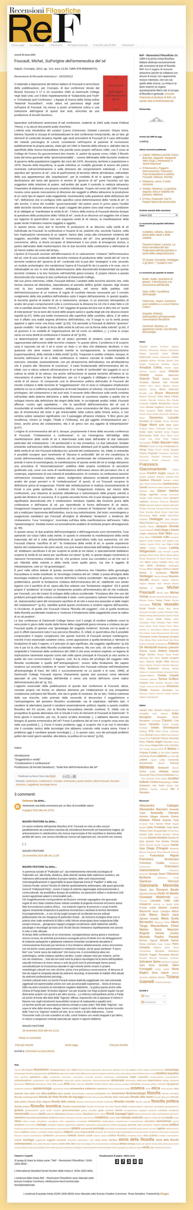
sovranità (61, 1140)
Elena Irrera (173, 428)
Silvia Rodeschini (149, 668)
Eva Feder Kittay (158, 439)
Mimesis (146, 767)
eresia (67, 1089)
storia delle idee (67, 1144)
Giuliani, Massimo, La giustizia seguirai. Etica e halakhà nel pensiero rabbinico (159, 191)
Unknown (28, 800)
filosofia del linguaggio (71, 1096)
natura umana (29, 1121)
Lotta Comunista (169, 760)
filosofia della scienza (63, 1101)
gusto (101, 1110)
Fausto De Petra (156, 446)
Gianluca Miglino (171, 487)
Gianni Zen (146, 889)
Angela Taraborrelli (149, 364)
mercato (78, 1118)
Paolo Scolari (159, 626)
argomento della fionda (70, 1073)
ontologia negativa (56, 1125)
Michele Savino (169, 940)
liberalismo (88, 1114)
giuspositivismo (172, 1106)
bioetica (161, 1073)
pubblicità (132, 1129)
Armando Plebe (146, 824)
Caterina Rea (164, 400)
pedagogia (122, 1125)
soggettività (33, 784)
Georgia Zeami (157, 873)
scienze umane (100, 1135)
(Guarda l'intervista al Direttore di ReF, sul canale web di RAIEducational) (157, 97)
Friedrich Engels (156, 473)
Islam (68, 1070)
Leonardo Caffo (160, 537)
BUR (155, 714)
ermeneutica (70, 781)
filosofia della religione (39, 1101)
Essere (29, 1070)
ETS (151, 731)
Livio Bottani (168, 541)
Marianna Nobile (162, 922)
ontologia (41, 1124)
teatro (78, 1144)
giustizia (18, 1110)
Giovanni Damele (148, 893)
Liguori (153, 760)
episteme (28, 1089)
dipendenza (41, 1084)
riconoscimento (141, 1132)
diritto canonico (78, 1084)
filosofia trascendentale (74, 1106)
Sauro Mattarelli (146, 661)
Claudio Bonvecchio (160, 403)
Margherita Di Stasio (156, 559)
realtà (50, 1132)
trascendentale (104, 1147)
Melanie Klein (155, 583)
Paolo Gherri (145, 626)
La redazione (37, 45)
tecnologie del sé (48, 784)
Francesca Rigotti (164, 855)
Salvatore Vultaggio (170, 962)
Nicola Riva (164, 609)
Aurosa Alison (163, 824)
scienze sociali (84, 1135)
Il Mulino (170, 748)
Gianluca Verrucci (159, 881)
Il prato (153, 752)
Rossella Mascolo (148, 958)
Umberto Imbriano (163, 982)
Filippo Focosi (154, 450)
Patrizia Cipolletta (170, 630)
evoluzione (100, 1093)
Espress (157, 735)
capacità (24, 1077)
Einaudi (149, 735)
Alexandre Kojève (159, 354)
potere (76, 1128)
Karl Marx (165, 533)
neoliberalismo (108, 1121)
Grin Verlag (144, 749)
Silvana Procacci (153, 665)
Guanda (154, 749)
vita (152, 1147)
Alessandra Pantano (158, 350)
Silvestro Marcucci (170, 665)
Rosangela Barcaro (169, 954)
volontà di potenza (162, 1147)
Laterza (162, 756)
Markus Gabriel (171, 569)
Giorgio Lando (146, 498)
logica (130, 1113)
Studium (143, 789)
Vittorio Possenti (156, 694)
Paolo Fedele (164, 944)
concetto (98, 1077)
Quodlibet (173, 778)
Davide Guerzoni (162, 845)
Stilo (177, 785)
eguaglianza (173, 1084)
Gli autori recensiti (78, 45)
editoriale (162, 1084)
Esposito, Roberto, (159, 316)
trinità (114, 1147)
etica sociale (64, 1093)
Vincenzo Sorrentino (161, 690)
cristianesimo (45, 781)
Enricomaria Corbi (149, 435)
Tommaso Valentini (148, 679)
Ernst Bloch (166, 435)
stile (92, 1140)
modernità (136, 1117)
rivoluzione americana (159, 1132)
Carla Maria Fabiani (168, 396)
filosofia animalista (170, 1093)
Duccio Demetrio (171, 421)
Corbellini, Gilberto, (158, 234)
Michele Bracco (172, 597)
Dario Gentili (165, 410)
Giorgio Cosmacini (170, 495)
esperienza (102, 1088)
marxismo (19, 1117)
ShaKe (170, 785)
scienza (72, 1135)
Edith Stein (165, 425)
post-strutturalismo (48, 1129)
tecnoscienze (104, 1144)
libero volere (100, 1114)
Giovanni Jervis (161, 498)
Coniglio (175, 724)
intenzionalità (21, 1113)
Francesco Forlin (170, 460)
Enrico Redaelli (171, 432)
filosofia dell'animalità (94, 1097)
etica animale (167, 1089)
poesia (165, 1125)
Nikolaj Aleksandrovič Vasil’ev (159, 615)
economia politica (149, 1084)
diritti (49, 1084)
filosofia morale (124, 1101)
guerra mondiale (88, 1110)
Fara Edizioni (173, 735)
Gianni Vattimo (168, 490)
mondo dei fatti (158, 1118)
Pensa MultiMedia (165, 775)
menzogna (70, 1118)
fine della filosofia (113, 1106)
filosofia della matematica (117, 1097)
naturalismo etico (56, 1121)
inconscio (152, 1110)
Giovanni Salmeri (154, 505)
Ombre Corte (147, 771)
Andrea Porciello (157, 360)
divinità (97, 1084)
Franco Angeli (154, 741)
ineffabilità (162, 1110)
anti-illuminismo (157, 1070)
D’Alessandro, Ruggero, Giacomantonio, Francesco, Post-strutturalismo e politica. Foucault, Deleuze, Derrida (159, 172)
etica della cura (32, 1093)
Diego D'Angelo (157, 848)
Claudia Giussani (162, 834)
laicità (42, 1113)
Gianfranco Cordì (168, 878)
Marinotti (174, 763)
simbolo (162, 1135)
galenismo (149, 1106)
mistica (112, 1118)
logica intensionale (143, 1114)
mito (118, 1117)
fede (109, 1093)
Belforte (164, 714)
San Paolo (158, 785)
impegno (143, 1110)
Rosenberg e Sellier (169, 782)
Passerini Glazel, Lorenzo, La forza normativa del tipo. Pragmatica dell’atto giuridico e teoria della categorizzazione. (160, 249)
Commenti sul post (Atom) (39, 1051)
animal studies (143, 1070)
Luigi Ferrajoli (164, 551)
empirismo (19, 1089)
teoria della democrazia (162, 1144)
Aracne (167, 710)
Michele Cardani (167, 933)
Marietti (161, 763)
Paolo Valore (173, 626)
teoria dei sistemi (143, 1144)
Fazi (148, 738)
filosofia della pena (162, 1097)
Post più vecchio (119, 1045)
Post (145, 996)
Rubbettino (144, 785)
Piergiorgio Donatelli (168, 636)
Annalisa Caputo (170, 364)
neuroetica (149, 1121)
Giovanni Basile (167, 889)
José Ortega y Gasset (167, 529)
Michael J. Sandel (151, 588)
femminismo (118, 1093)
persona (132, 1125)
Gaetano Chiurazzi (150, 480)
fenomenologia (136, 1093)
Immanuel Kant (57, 1070)
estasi (127, 1089)
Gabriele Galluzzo (155, 477)
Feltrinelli (155, 738)
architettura (53, 1073)
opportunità (70, 1125)
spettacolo (71, 1140)
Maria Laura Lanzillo (156, 562)
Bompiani (162, 717)
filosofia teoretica (46, 1106)
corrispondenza (156, 1077)
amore (132, 1070)
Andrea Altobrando (161, 357)
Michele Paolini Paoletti (159, 937)
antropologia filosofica (24, 1073)
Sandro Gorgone (170, 658)
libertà (110, 1113)
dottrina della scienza (111, 1084)
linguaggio (121, 1113)
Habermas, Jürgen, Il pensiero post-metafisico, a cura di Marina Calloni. (161, 304)
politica (174, 1124)
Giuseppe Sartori (163, 508)
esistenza (90, 1088)
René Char (168, 640)
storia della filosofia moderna (45, 1144)
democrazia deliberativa (136, 1080)
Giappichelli (157, 745)
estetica (137, 1088)
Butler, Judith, (157, 282)
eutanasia (89, 1093)
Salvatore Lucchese (169, 958)
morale (169, 1117)
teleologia (114, 1144)
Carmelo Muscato (147, 400)
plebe (139, 1125)
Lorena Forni (154, 544)
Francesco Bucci (170, 457)
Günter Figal (167, 512)
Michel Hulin (163, 593)
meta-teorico (88, 1118)
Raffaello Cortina (148, 782)
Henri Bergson (172, 519)
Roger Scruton (147, 654)
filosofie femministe (95, 1106)
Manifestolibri (146, 763)
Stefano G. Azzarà (147, 672)
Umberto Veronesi (163, 683)
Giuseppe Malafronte (154, 897)
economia (135, 1084)
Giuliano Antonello (170, 505)
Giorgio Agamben (149, 494)
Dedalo (155, 727)
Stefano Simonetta (164, 672)
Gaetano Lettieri (171, 480)
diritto (67, 1083)
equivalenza (58, 1089)
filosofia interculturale (86, 1102)
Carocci (167, 720)
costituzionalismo (22, 1080)
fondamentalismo (135, 1106)
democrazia (117, 1080)
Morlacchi (163, 767)
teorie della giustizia (54, 1147)
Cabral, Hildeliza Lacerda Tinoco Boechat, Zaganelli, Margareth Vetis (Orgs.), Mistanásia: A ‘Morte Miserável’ (161, 159)
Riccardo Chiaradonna (157, 644)
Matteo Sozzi (150, 929)
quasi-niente (142, 1129)
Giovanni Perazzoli (159, 501)
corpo (133, 1076)
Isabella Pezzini (146, 526)
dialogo (166, 1080)
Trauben (154, 789)
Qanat (164, 778)
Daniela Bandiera (157, 837)
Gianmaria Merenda (159, 885)
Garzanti (168, 742)
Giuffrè (167, 745)
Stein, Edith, (156, 293)
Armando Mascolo (149, 382)
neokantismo (94, 1121)
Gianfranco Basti (155, 487)
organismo (80, 1125)
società (17, 1140)
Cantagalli (156, 721)
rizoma (26, 1135)
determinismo (155, 1080)
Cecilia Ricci (173, 831)
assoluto (103, 1073)
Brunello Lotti (146, 393)
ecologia (125, 1084)
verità (145, 1147)
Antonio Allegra (148, 816)
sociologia (28, 1139)
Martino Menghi (161, 576)
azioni (135, 1073)
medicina (53, 1117)
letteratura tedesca (74, 1114)
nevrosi (175, 1121)
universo (132, 1147)
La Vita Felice (164, 753)
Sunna (87, 1070)
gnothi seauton (84, 781)
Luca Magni (166, 544)
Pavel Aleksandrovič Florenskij (165, 633)
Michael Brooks (171, 583)
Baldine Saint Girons (150, 386)
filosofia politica (165, 1101)
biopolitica (173, 1073)
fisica (124, 1106)
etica (155, 1088)
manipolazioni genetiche (168, 1114)
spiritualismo (83, 1140)
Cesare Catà (146, 834)
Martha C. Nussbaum (153, 573)
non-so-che (30, 1125)
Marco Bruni (153, 555)
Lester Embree (154, 541)
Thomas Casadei (168, 675)
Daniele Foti (153, 841)
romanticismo (36, 1135)
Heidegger (156, 519)
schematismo (61, 1135)
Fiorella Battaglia (171, 450)
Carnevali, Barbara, (160, 329)
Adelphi (143, 710)
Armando (144, 713)
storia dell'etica (109, 1140)
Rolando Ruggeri (148, 954)
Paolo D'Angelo (157, 622)
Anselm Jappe (171, 368)
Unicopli (164, 789)
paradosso (91, 1125)
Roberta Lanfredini (168, 647)
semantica (131, 1135)
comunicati (66, 1077)
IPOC (161, 749)
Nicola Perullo (147, 608)
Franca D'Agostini (148, 453)
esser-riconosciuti (116, 1089)
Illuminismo (41, 1069)
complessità (54, 1077)
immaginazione (130, 1110)
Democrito (164, 414)
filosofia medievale (104, 1102)
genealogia (159, 1106)
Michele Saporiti (148, 940)
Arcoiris (175, 710)
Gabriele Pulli (172, 477)
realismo (25, 1132)
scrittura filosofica (117, 1135)
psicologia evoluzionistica (116, 1129)
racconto (152, 1129)
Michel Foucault (101, 781)
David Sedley (152, 414)
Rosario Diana (164, 654)
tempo (123, 1143)
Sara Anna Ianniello (153, 965)
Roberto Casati (147, 651)
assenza (95, 1073)
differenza (30, 1084)
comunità (89, 1077)
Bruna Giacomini (169, 389)
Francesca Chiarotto (149, 457)
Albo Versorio (155, 710)
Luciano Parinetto (158, 548)
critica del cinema (72, 1080)
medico (61, 1118)
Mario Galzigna (154, 569)
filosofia (153, 1093)
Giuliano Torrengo (147, 508)
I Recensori (56, 45)
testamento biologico (73, 1147)
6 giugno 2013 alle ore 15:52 (38, 810)
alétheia (116, 1070)
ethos (148, 1089)
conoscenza (122, 1077)
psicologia (98, 1128)
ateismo (110, 1073)
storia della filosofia (136, 1139)
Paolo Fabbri (173, 622)
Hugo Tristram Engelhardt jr (166, 523)
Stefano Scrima (157, 977)
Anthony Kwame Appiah (152, 371)
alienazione (107, 1070)
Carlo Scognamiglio (157, 831)
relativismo (58, 1132)
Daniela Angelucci (155, 407)
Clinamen (154, 724)
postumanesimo (64, 1129)
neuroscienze (163, 1121)
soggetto (51, 1140)
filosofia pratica (22, 1106)
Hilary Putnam (146, 523)
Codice (165, 724)
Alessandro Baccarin (153, 809)
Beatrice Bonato (147, 389)
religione (68, 1131)
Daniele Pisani (172, 407)
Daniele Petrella (170, 841)
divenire (89, 1084)
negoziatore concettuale (76, 1121)
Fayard (142, 738)
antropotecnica (40, 1073)
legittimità (50, 1114)
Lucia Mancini (158, 907)
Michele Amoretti (156, 597)
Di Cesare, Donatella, (161, 261)
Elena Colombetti (157, 428)
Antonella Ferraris (164, 813)
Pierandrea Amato (148, 636)
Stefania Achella (170, 668)
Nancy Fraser (163, 600)
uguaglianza (122, 1147)
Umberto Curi (146, 683)
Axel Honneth (171, 382)
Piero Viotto (157, 640)
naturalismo (42, 1121)
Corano (17, 1070)
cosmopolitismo (172, 1077)
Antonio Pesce (149, 820)
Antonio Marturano (167, 375)
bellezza (141, 1073)
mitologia (126, 1117)
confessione (32, 781)
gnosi (42, 1110)
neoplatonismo (122, 1121)
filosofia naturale (143, 1102)
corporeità (143, 1077)
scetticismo (48, 1135)
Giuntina (174, 745)
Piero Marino (145, 640)
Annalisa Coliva (150, 367)
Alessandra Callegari (159, 805)
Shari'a (81, 1070)
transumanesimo (90, 1147)
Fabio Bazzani (161, 442)
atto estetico (126, 1073)
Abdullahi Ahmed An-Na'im (154, 347)
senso (139, 1135)
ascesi (88, 1073)
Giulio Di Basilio (168, 893)
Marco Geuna (166, 555)
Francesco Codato (151, 862)
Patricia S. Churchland (150, 630)
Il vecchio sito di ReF (104, 45)
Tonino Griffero (168, 679)
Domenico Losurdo (164, 417)
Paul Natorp (144, 633)
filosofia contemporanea (26, 1097)
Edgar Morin (148, 424)
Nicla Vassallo (165, 604)
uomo (139, 1147)
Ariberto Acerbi (170, 379)
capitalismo (35, 1077)
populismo (18, 1129)
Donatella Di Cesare (150, 421)
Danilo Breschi (146, 845)
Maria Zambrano (156, 565)
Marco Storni (159, 914)
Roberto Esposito (168, 650)
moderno (147, 1118)
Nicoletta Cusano (156, 612)
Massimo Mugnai (160, 580)
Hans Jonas (159, 515)
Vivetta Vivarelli (172, 694)
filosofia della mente (142, 1096)
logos (154, 1114)
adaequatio (96, 1070)
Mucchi (175, 768)
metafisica (101, 1117)
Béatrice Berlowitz (147, 396)
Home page (17, 45)
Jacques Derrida (167, 526)
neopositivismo (136, 1121)
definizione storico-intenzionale (96, 1080)
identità (119, 1110)
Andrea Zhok (172, 360)
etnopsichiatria (78, 1093)
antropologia (172, 1069)
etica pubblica (49, 1093)
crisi (47, 1080)
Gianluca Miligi (147, 491)
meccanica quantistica (37, 1117)
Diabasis (143, 731)
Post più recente (24, 1045)
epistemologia (42, 1088)
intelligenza (174, 1110)
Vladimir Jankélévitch (148, 697)
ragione (161, 1128)
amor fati (124, 1070)
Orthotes (164, 771)
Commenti (149, 1002)
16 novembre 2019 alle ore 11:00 (40, 855)
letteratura (60, 1114)
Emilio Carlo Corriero (150, 432)
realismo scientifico (38, 1132)
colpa (45, 1077)
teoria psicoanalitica (36, 1147)
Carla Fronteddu (156, 827)
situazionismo (173, 1135)
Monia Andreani (147, 944)
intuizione (34, 1114)
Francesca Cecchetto (169, 453)
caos (16, 1077)
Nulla (74, 1070)
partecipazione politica (107, 1125)
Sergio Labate (162, 969)
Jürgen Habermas (148, 533)
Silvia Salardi (160, 972)
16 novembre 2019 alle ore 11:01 (40, 1030)
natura (17, 1121)
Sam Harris (154, 658)
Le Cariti (171, 756)
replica (77, 1132)
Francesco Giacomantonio (152, 466)
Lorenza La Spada (162, 904)
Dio (23, 1070)
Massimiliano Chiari (164, 925)
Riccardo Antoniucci (167, 951)
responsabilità (87, 1132)
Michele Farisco (146, 600)
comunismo (78, 1077)
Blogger (164, 1193)
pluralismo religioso (152, 1125)
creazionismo (38, 1080)
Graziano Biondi (153, 512)
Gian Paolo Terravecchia (150, 484)
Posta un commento (30, 1037)
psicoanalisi (87, 1128)
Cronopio (58, 781)
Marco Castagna (161, 911)
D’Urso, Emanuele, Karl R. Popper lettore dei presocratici (159, 200)
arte (83, 1073)
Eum (163, 735)
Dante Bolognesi (147, 411)
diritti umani (57, 1084)
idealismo (109, 1110)
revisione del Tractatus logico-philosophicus (114, 1132)
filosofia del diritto (48, 1096)
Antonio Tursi (149, 378)
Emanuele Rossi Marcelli (158, 852)
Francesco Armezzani (159, 859)
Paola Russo (163, 619)
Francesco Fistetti (148, 460)
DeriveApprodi (171, 727)
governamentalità (71, 1110)
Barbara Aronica (171, 386)
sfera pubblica (150, 1135)
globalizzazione (32, 1110)
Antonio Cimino (169, 816)
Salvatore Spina (150, 961)
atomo (117, 1073)
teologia (131, 1144)
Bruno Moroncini (167, 393)
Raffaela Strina (162, 947)
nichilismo (19, 1125)
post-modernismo (31, 1129)
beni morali (151, 1073)
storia (97, 1140)
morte (176, 1118)
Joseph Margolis (146, 530)
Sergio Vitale (162, 661)
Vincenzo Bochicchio (156, 686)
